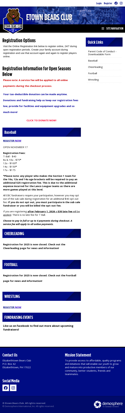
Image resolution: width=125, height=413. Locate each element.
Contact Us (9, 354)
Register (108, 3)
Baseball (92, 60)
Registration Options (19, 40)
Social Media (10, 380)
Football (92, 73)
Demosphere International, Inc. (20, 406)
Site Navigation (112, 28)
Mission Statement (78, 354)
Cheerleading (95, 67)
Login (99, 3)
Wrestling (93, 79)
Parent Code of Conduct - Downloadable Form (102, 53)
